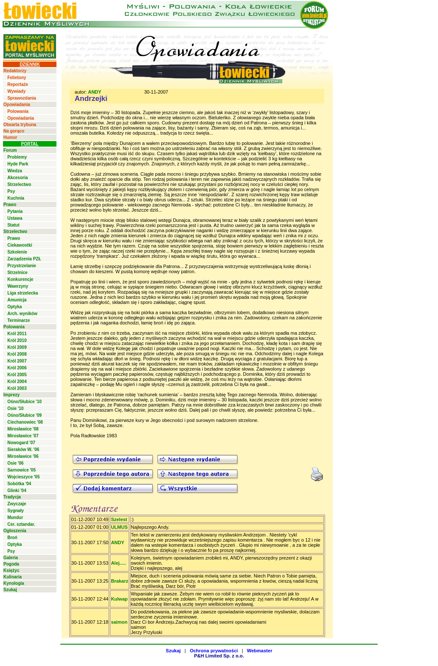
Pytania (15, 211)
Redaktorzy (15, 70)
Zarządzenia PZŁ (24, 258)
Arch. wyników (22, 313)
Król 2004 (17, 381)
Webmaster (259, 650)
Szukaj (10, 589)
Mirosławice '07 (22, 435)
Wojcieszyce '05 (23, 476)
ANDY (94, 91)
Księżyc (11, 570)
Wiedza (14, 170)
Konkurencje (20, 279)
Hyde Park (17, 164)
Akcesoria (17, 177)
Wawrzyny (17, 286)
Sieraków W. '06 (23, 449)
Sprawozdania (21, 98)
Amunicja (17, 300)
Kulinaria (12, 577)
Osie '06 (15, 463)
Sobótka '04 (19, 483)
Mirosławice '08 (22, 429)
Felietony (16, 77)
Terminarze (18, 320)
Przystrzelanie (21, 265)
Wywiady (16, 91)
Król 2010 (17, 340)
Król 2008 (17, 354)
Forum (10, 150)
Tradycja (12, 497)
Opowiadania (16, 104)
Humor (10, 137)
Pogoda (11, 564)
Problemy (17, 157)
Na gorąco (13, 131)
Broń (12, 537)
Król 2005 (17, 374)
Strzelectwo (19, 184)
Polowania (17, 111)
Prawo (9, 204)
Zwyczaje (16, 503)
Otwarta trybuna (19, 124)
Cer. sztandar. (21, 524)
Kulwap (119, 598)
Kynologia (13, 583)
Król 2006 (17, 367)
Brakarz (119, 580)
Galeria (10, 557)
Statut (13, 225)
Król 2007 (17, 361)
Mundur (15, 517)
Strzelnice (17, 272)
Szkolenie (17, 252)
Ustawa (14, 218)
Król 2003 (17, 388)
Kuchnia (15, 198)
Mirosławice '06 (22, 456)
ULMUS (119, 527)
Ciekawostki (19, 245)
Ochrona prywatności (214, 650)
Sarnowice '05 (21, 470)
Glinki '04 (16, 490)
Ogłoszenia (14, 530)
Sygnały (15, 510)
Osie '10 (15, 408)
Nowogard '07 (21, 442)
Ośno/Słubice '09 (24, 415)
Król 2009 (17, 347)
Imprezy (11, 394)
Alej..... (118, 563)
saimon (119, 622)
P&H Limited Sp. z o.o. (219, 655)
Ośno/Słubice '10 (24, 401)
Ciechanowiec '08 (25, 422)
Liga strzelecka (22, 293)
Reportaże (17, 84)
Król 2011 (17, 333)
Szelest (119, 519)
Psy (11, 191)
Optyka (14, 306)
